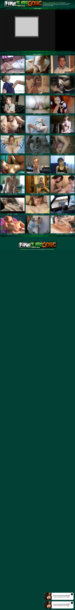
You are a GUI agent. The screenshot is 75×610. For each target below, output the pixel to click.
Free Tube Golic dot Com (53, 2)
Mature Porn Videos (52, 3)
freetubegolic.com (24, 249)
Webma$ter (51, 249)
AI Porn (58, 3)
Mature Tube (45, 3)
